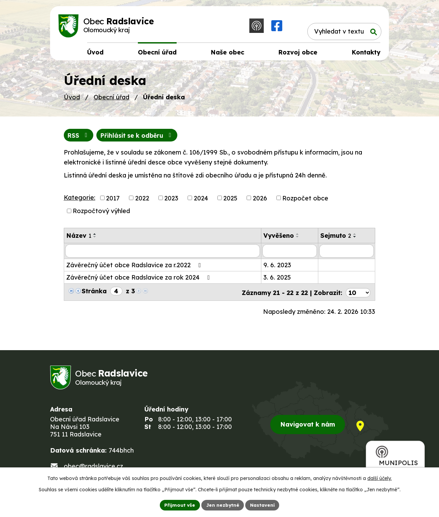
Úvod (72, 99)
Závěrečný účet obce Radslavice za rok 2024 (139, 279)
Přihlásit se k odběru (139, 137)
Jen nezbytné (222, 505)
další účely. (379, 478)
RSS (79, 137)
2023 (171, 200)
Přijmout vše (178, 505)
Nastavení (263, 505)
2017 (113, 200)
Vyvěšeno (278, 238)
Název (78, 238)
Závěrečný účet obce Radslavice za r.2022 (134, 267)
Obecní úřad (111, 99)
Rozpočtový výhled (101, 213)
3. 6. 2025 (277, 279)
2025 (230, 200)
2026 (260, 200)
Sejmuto (335, 238)
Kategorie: (79, 200)
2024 (201, 200)
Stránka (94, 293)
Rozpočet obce (305, 200)
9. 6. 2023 (277, 267)
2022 (142, 200)
